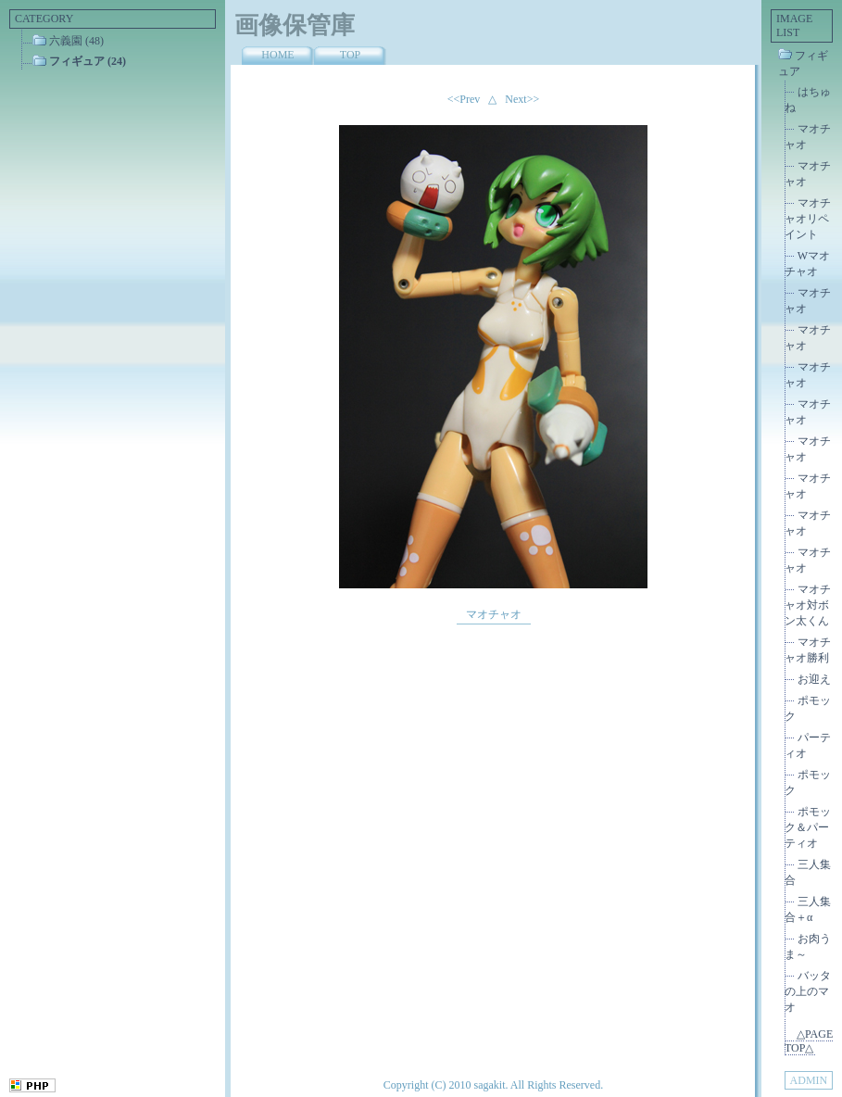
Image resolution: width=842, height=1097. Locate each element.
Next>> (522, 99)
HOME (277, 54)
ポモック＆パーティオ (808, 827)
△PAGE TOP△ (809, 1041)
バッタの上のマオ (808, 991)
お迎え (814, 679)
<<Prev (464, 99)
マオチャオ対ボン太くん (808, 605)
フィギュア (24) (87, 61)
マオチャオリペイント (808, 218)
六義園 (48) (76, 40)
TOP (350, 54)
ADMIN (809, 1080)
